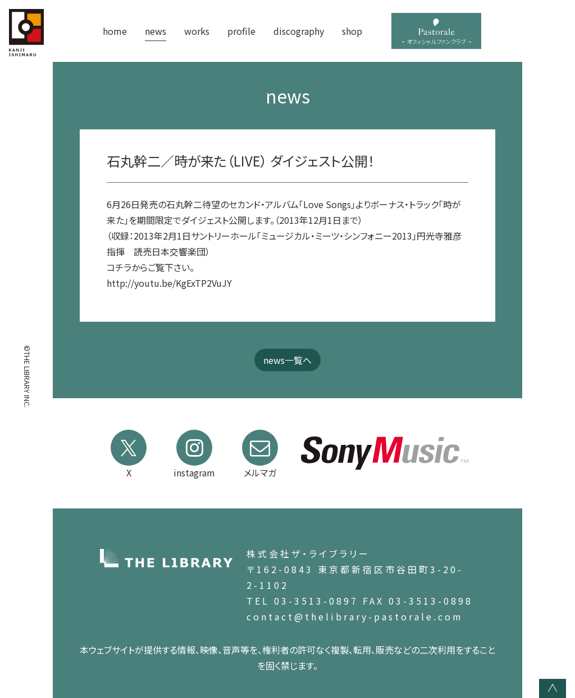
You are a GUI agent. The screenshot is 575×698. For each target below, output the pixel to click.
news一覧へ (287, 360)
